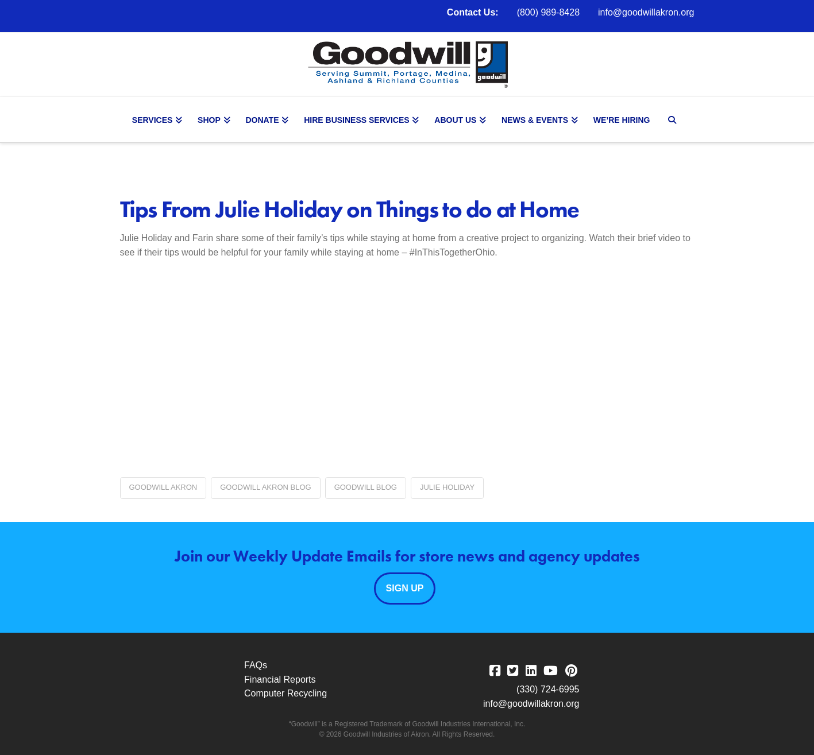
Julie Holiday (447, 487)
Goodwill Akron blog (265, 487)
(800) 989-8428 (548, 12)
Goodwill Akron (163, 487)
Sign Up (405, 588)
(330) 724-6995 (547, 689)
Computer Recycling (285, 693)
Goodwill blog (365, 487)
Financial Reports (280, 679)
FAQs (255, 665)
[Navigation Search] (673, 120)
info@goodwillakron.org (646, 12)
